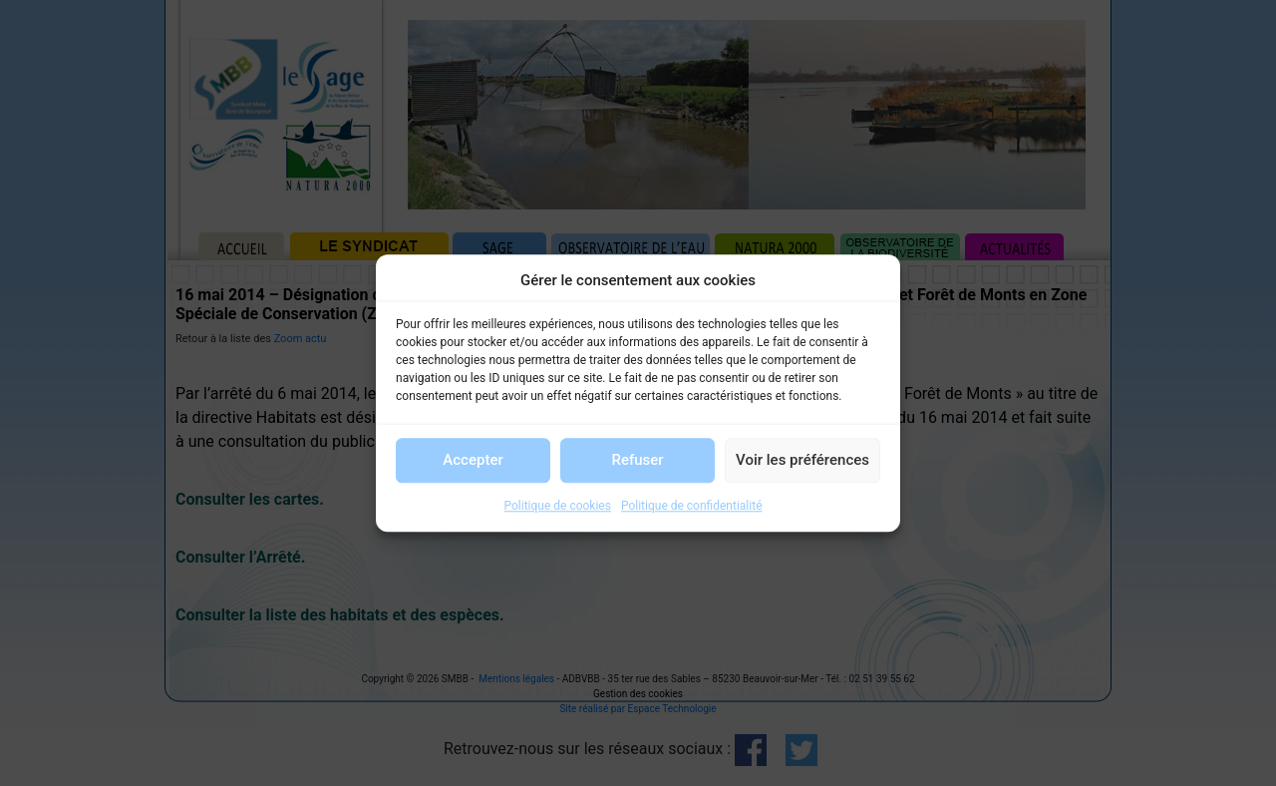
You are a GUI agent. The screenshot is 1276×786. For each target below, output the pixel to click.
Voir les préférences (802, 460)
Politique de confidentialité (692, 506)
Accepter (472, 460)
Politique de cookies (557, 506)
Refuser (637, 460)
